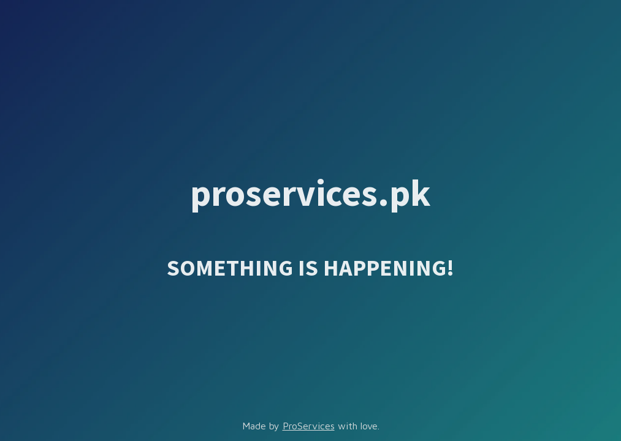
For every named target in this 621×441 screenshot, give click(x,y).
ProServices (309, 425)
